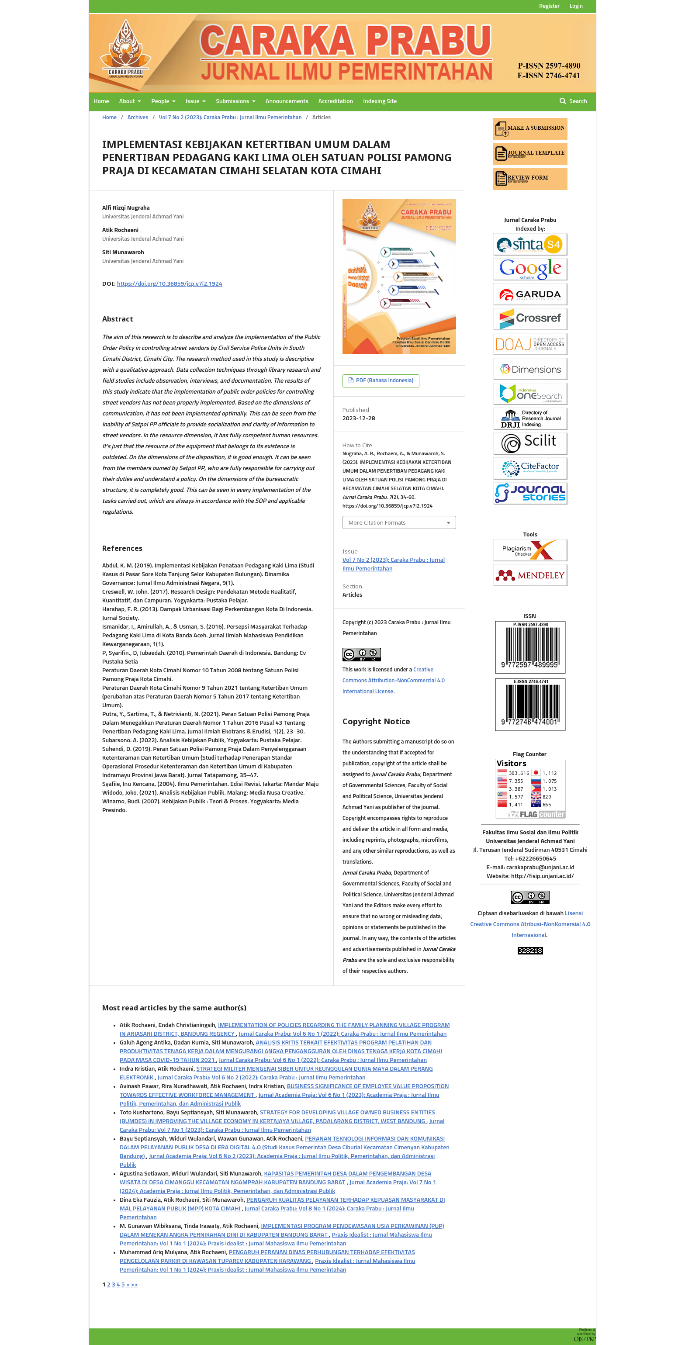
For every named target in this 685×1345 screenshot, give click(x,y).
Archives (138, 118)
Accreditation (335, 101)
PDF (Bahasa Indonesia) (384, 381)
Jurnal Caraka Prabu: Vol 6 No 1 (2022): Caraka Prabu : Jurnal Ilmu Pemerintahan (342, 1034)
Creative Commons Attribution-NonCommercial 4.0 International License (393, 681)
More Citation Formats (377, 522)
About (127, 101)
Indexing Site (380, 101)
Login (576, 6)
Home (101, 101)
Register (549, 6)
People (160, 101)
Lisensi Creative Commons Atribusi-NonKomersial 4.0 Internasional (530, 924)
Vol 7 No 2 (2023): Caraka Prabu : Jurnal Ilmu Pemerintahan (230, 118)
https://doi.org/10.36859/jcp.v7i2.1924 (169, 284)
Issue (193, 101)
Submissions (233, 101)
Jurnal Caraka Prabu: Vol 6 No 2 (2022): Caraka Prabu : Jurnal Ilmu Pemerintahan (262, 1078)
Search (577, 101)
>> (134, 1285)
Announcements (287, 101)
